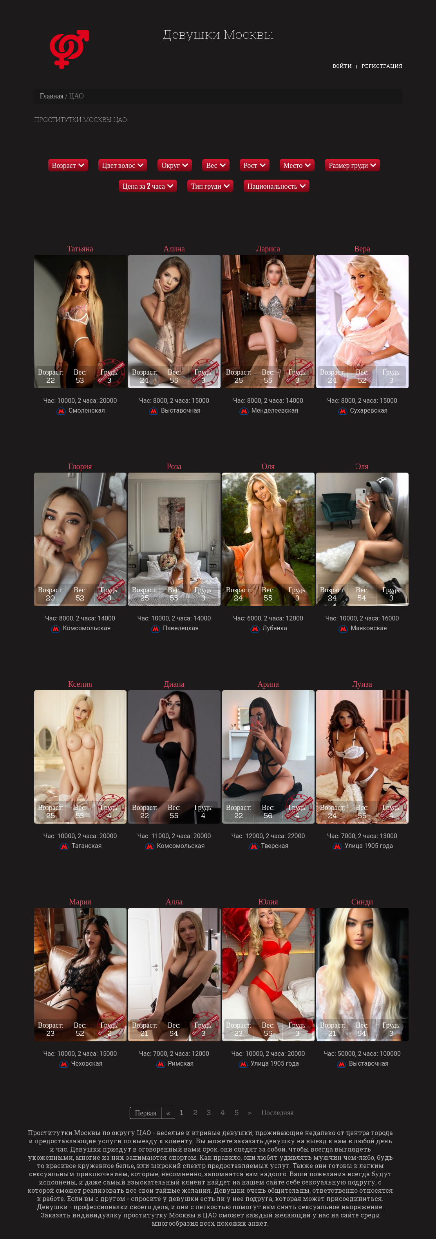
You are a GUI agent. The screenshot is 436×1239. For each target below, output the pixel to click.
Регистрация (382, 65)
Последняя (277, 1112)
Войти (342, 65)
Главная (51, 95)
